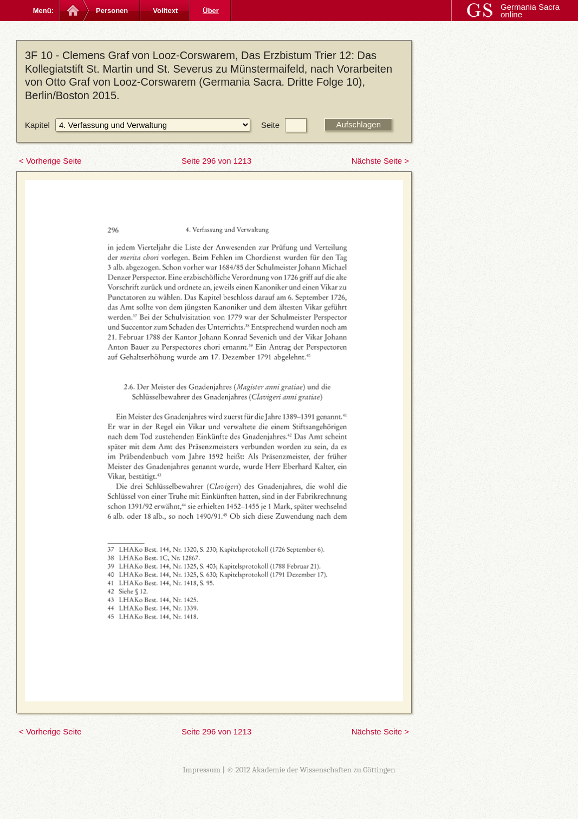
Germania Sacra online (530, 10)
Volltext (165, 11)
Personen (112, 11)
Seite (270, 125)
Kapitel (37, 125)
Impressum (201, 770)
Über (211, 11)
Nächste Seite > (380, 160)
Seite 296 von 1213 (216, 160)
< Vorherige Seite (50, 160)
